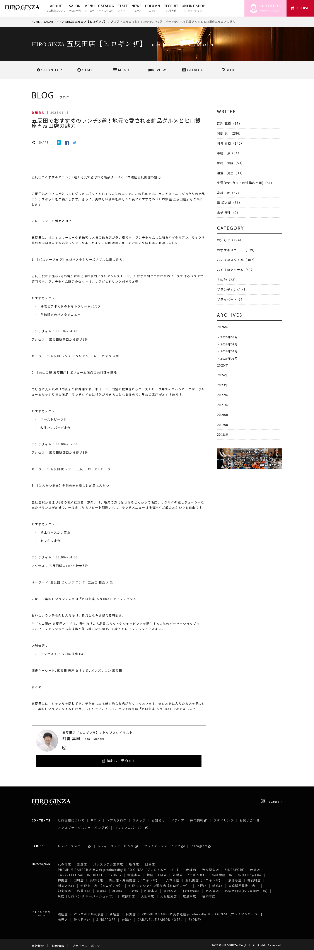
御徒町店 (254, 877)
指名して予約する (118, 760)
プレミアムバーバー (129, 825)
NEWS (136, 8)
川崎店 (133, 888)
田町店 (79, 877)
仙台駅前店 (191, 888)
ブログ (115, 21)
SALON (75, 8)
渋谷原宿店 (210, 867)
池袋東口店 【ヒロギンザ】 (101, 883)
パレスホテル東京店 (108, 861)
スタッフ (139, 817)
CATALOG (106, 8)
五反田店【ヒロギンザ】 (203, 877)
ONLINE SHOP (193, 8)
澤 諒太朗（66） (229, 202)
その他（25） (227, 279)
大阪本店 (147, 893)
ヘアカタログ (116, 817)
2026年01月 (229, 358)
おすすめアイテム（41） (235, 269)
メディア (177, 817)
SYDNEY (115, 872)
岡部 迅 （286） (230, 133)
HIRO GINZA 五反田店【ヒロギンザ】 (82, 21)
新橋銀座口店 (222, 872)
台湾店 (255, 867)
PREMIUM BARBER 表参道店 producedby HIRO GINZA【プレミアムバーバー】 (119, 867)
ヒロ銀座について (71, 817)
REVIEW (157, 69)
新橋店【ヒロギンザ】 (189, 872)
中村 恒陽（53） (230, 163)
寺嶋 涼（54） (229, 153)
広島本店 (189, 893)
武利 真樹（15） (229, 123)
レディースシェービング (115, 843)
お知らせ (158, 817)
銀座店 (82, 861)
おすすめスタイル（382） (237, 259)
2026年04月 (229, 337)
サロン (95, 817)
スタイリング (224, 817)
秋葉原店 (83, 888)
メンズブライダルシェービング (81, 825)
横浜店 (117, 888)
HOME (36, 21)
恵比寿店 (235, 877)
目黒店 (150, 861)
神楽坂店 (64, 888)
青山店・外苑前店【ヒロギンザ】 (134, 877)
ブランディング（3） (233, 289)
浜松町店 (96, 877)
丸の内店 (64, 861)
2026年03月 (229, 344)
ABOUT (55, 8)
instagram (271, 798)
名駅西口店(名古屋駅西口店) (246, 888)
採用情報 (196, 817)
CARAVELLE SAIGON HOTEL (80, 872)
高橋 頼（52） (229, 192)
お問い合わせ (250, 817)
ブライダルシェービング (162, 843)
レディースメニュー (72, 843)
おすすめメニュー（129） (237, 250)
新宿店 (134, 861)
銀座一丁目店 (157, 872)
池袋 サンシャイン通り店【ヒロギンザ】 (159, 883)
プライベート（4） (231, 299)
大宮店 (101, 888)
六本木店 (172, 877)
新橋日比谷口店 (250, 872)
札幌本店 (151, 888)
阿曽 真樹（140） (230, 143)
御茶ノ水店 (66, 883)
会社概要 (38, 943)
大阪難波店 (168, 893)
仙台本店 (170, 888)
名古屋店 (212, 888)
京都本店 (128, 893)
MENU (89, 8)
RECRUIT (171, 8)
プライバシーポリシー (88, 943)
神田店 (63, 877)
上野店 (201, 883)
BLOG (229, 69)
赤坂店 (191, 867)
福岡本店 (208, 893)
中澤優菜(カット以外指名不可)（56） (245, 182)
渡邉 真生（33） (230, 173)
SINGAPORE (234, 867)
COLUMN (152, 8)
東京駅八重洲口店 (244, 883)
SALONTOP (49, 69)
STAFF (123, 8)
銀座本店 (134, 872)
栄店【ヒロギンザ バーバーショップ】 (87, 893)
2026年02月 (229, 351)
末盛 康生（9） (228, 212)
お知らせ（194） (230, 240)
